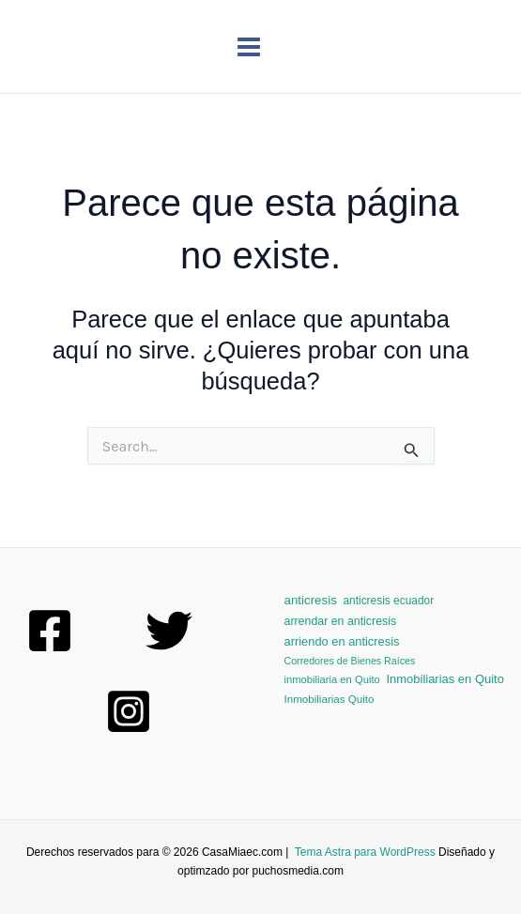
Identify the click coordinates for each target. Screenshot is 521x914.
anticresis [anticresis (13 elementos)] (310, 600)
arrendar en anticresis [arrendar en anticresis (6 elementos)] (340, 621)
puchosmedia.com (298, 870)
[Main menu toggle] (248, 47)
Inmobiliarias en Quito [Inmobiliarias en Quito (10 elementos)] (444, 679)
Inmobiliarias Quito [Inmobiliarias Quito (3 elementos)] (329, 699)
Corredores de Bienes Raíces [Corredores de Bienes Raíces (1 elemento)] (350, 660)
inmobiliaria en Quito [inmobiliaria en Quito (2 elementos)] (332, 679)
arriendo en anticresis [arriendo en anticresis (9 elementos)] (342, 641)
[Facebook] (49, 630)
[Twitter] (169, 630)
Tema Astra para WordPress (365, 852)
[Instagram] (128, 711)
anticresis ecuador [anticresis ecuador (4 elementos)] (388, 600)
